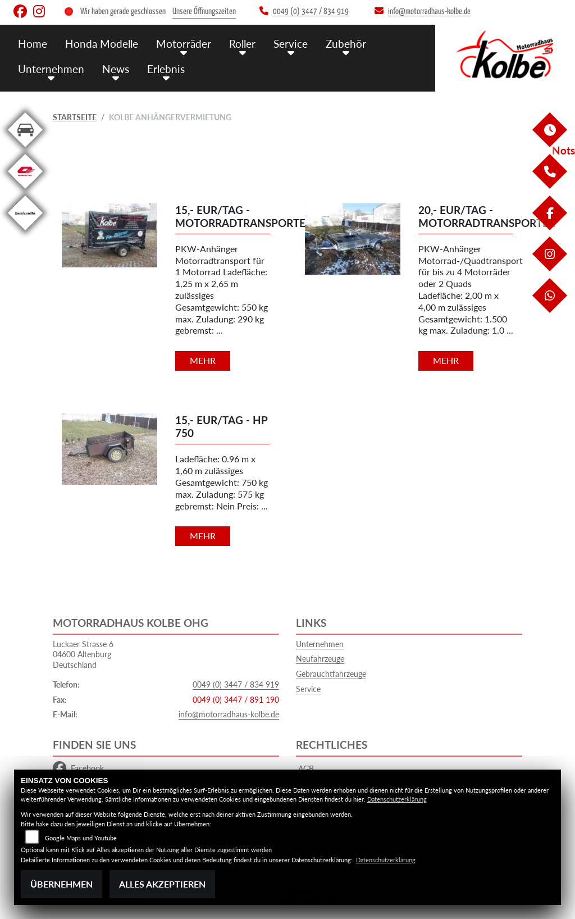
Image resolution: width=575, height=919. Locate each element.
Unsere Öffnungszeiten (204, 11)
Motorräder (183, 43)
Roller (242, 43)
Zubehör (346, 43)
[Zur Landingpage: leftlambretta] (25, 232)
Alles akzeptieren (162, 884)
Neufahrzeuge (320, 658)
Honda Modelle (101, 43)
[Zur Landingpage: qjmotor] (25, 190)
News (115, 68)
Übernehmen (61, 884)
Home (32, 43)
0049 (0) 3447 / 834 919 (236, 684)
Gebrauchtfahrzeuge (331, 674)
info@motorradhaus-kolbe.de (229, 714)
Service (290, 43)
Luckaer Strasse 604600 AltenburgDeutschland (83, 654)
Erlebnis (166, 68)
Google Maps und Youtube (81, 837)
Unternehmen (51, 68)
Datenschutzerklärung (397, 799)
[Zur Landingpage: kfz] (25, 149)
